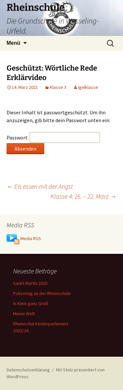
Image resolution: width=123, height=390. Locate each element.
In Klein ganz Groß (30, 303)
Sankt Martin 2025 (30, 283)
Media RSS (30, 239)
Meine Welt (24, 314)
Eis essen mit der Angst (40, 186)
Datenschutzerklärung (28, 370)
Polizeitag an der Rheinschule (42, 293)
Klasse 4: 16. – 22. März (83, 196)
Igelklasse (88, 87)
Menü (13, 43)
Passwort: (53, 137)
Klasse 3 (58, 87)
